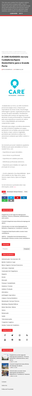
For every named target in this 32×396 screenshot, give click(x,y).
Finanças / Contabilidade (8, 283)
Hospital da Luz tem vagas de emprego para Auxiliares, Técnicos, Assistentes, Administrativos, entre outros (15, 216)
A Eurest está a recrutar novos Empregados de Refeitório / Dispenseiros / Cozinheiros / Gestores (15, 227)
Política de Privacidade (7, 389)
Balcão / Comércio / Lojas (8, 262)
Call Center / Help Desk (8, 268)
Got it (21, 13)
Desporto (4, 274)
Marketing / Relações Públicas (10, 304)
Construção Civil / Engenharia (10, 271)
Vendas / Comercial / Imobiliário (10, 325)
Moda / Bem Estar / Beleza (9, 307)
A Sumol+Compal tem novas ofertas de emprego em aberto (16, 222)
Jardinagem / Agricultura (8, 295)
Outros (3, 310)
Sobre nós (4, 385)
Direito (3, 277)
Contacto (4, 382)
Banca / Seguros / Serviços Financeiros (12, 265)
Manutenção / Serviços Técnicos (14, 191)
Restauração (5, 313)
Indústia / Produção (7, 289)
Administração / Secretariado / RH (11, 259)
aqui (14, 187)
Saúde (10, 51)
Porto (25, 191)
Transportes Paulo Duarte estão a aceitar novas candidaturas (14, 232)
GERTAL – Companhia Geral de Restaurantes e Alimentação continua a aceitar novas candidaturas (16, 237)
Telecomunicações (7, 319)
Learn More (13, 13)
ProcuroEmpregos (7, 69)
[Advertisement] (16, 35)
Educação (4, 280)
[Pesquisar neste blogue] (12, 249)
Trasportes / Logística (8, 322)
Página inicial (5, 51)
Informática (5, 292)
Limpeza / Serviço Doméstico (9, 298)
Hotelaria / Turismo (7, 286)
